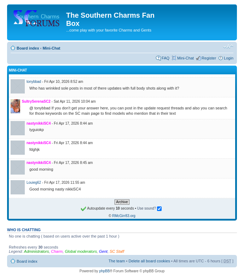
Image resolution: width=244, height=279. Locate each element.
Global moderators (81, 251)
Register (209, 58)
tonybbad (34, 82)
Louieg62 (34, 182)
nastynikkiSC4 (39, 123)
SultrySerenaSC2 (36, 101)
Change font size (228, 47)
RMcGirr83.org (123, 216)
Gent (103, 251)
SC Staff (117, 251)
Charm (57, 251)
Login (228, 58)
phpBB (104, 271)
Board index (28, 48)
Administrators (36, 251)
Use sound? (149, 208)
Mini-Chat (51, 48)
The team (117, 261)
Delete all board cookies (149, 261)
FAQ (165, 58)
